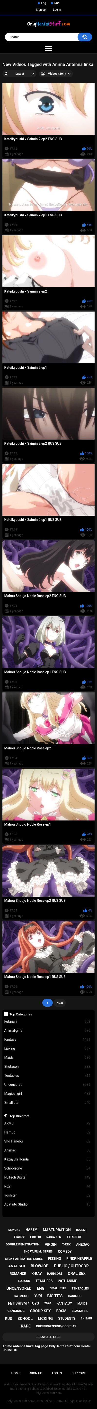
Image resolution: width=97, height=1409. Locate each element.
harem (31, 1230)
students (66, 1318)
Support (79, 1373)
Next (59, 1002)
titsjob (74, 1237)
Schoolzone (47, 1168)
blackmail (80, 1311)
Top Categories (20, 1014)
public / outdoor (71, 1266)
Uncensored (47, 1085)
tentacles (80, 1288)
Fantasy (47, 1040)
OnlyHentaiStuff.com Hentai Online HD (31, 1401)
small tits (58, 1288)
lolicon (24, 1281)
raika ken (53, 1237)
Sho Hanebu (47, 1141)
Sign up (41, 9)
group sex (40, 1311)
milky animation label (24, 1259)
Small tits (47, 1103)
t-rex (66, 1244)
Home (15, 1373)
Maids (47, 1058)
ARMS (47, 1123)
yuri (38, 1296)
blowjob (40, 1266)
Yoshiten (47, 1195)
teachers (44, 1281)
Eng (43, 3)
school (25, 1318)
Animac (47, 1150)
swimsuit (21, 1296)
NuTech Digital (47, 1177)
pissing (54, 1259)
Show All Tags (48, 1337)
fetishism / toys (23, 1303)
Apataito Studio (47, 1204)
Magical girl (47, 1094)
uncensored (18, 1288)
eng (40, 1288)
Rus (56, 3)
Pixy (47, 1186)
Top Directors (19, 1116)
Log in (57, 9)
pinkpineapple (79, 1259)
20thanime (67, 1281)
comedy (64, 1251)
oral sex (77, 1273)
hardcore (54, 1273)
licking (45, 1318)
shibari (86, 1318)
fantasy (64, 1303)
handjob (75, 1296)
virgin (51, 1244)
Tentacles (47, 1076)
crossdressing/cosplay (56, 1326)
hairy (19, 1237)
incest (81, 1230)
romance (18, 1274)
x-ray (36, 1273)
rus (8, 1319)
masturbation (57, 1230)
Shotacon (47, 1067)
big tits (54, 1296)
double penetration (23, 1244)
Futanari (47, 1022)
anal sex (16, 1266)
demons (14, 1230)
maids (83, 1303)
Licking (47, 1049)
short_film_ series (38, 1251)
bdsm (61, 1311)
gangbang (16, 1311)
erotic (35, 1237)
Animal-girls (47, 1031)
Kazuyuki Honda (47, 1159)
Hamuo (47, 1132)
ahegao (83, 1244)
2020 (47, 1303)
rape (26, 1326)
